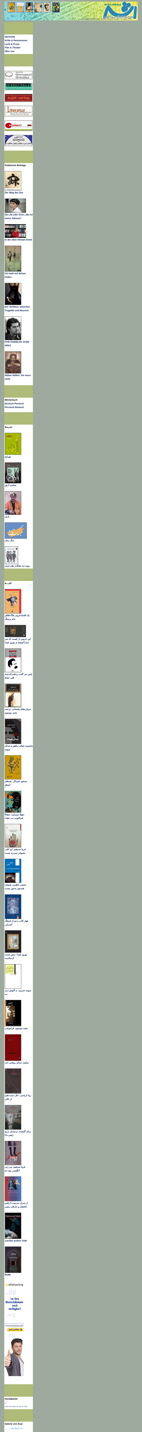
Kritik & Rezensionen (16, 40)
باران (7, 516)
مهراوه (8, 456)
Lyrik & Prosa (12, 44)
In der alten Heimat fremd (18, 239)
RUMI (7, 1274)
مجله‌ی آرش (10, 485)
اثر (6, 1402)
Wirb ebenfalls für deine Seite (16, 1406)
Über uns (10, 51)
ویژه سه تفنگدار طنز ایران (17, 566)
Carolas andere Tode (16, 1240)
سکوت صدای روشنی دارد (17, 1062)
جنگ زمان (9, 540)
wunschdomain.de (14, 1325)
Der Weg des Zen (14, 192)
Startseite (10, 36)
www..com (17, 1428)
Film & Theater (12, 47)
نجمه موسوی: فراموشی (16, 1028)
